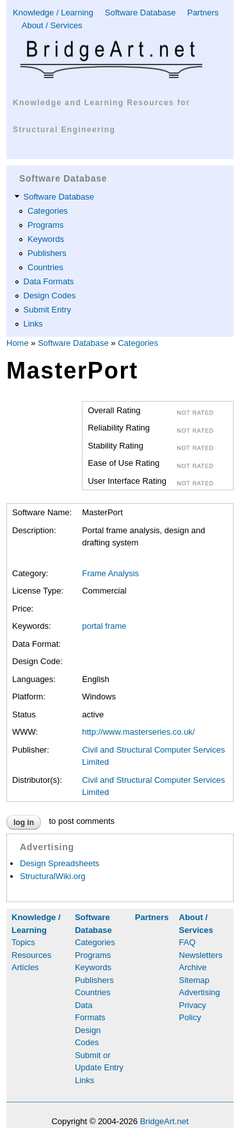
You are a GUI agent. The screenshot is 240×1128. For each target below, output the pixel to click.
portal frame (104, 626)
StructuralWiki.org (53, 876)
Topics (23, 942)
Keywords (46, 239)
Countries (45, 267)
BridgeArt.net (164, 1121)
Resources (31, 955)
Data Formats (49, 281)
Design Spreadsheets (59, 863)
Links (33, 324)
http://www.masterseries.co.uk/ (138, 732)
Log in (23, 822)
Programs (45, 225)
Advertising (199, 992)
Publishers (47, 253)
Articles (25, 967)
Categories (48, 211)
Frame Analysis (110, 573)
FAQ (187, 942)
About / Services (52, 25)
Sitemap (194, 980)
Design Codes (50, 295)
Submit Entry (47, 309)
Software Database (140, 12)
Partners (202, 12)
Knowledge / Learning (53, 12)
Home (17, 343)
